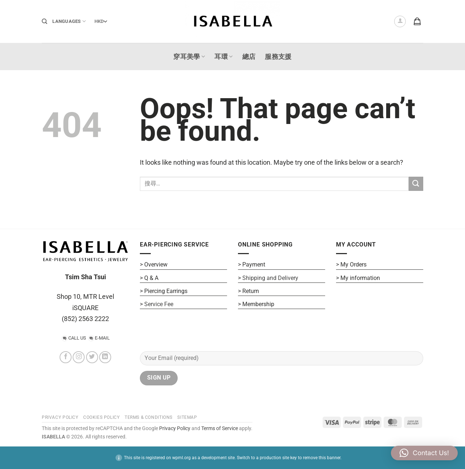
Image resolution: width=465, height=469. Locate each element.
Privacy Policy (174, 428)
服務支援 (278, 56)
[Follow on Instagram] (79, 357)
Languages (69, 21)
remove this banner (321, 457)
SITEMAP (187, 417)
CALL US (77, 338)
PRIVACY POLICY (60, 417)
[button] (400, 21)
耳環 (223, 56)
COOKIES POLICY (101, 417)
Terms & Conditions (149, 417)
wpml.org (181, 457)
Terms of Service (219, 428)
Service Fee (158, 304)
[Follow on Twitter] (92, 357)
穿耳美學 (189, 56)
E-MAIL (102, 338)
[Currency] (100, 21)
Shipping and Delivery (270, 277)
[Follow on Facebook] (66, 357)
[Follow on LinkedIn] (105, 357)
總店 (249, 56)
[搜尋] (44, 21)
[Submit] (416, 184)
